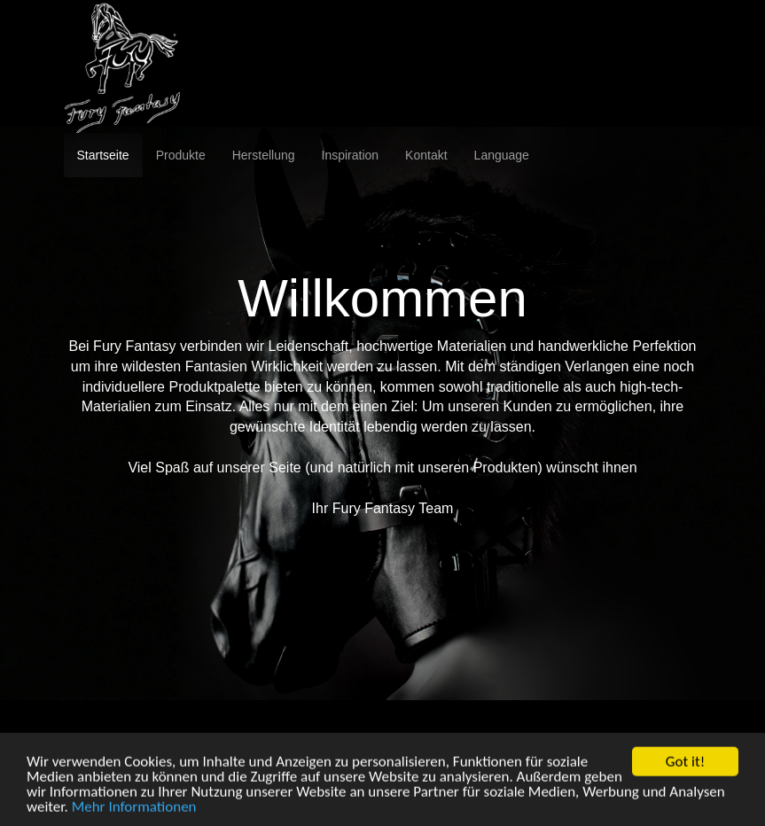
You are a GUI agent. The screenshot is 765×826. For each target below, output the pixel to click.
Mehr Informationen (134, 815)
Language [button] (501, 155)
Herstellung (263, 155)
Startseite (103, 155)
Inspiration (350, 155)
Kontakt (426, 155)
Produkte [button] (181, 155)
